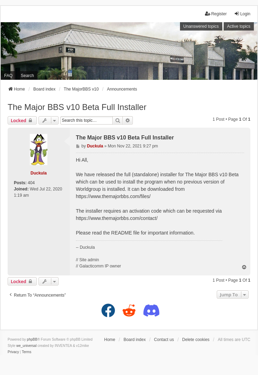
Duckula (39, 173)
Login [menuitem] (242, 13)
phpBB (32, 339)
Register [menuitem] (216, 13)
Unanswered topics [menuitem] (201, 26)
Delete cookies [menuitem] (195, 339)
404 (31, 182)
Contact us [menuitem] (164, 339)
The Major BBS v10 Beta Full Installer (77, 107)
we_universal (26, 346)
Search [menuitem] (27, 75)
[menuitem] (13, 352)
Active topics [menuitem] (238, 26)
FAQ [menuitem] (8, 75)
